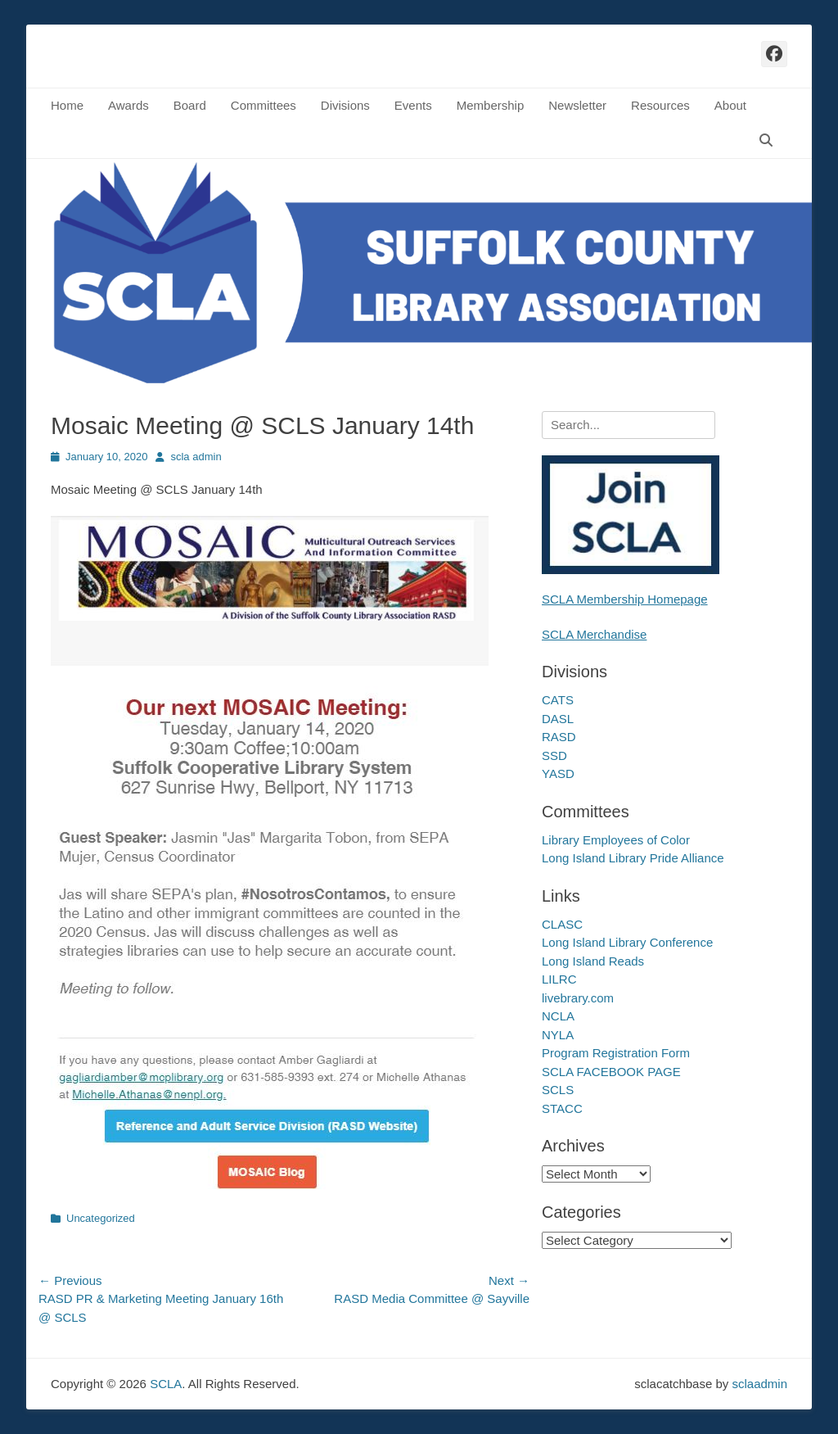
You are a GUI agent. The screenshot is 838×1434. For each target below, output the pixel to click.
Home (67, 105)
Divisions (345, 105)
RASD (559, 737)
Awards (128, 105)
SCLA (166, 1384)
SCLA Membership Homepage (625, 599)
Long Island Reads (593, 961)
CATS (558, 700)
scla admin (195, 456)
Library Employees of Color (616, 840)
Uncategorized (100, 1218)
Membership (491, 105)
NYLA (558, 1035)
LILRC (559, 979)
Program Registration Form (616, 1053)
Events (413, 105)
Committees (263, 105)
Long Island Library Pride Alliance (633, 858)
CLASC (562, 924)
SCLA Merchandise (594, 634)
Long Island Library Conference (627, 942)
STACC (562, 1108)
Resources (660, 105)
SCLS (558, 1090)
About (730, 105)
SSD (554, 755)
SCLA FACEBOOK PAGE (611, 1072)
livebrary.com (578, 998)
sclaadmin (759, 1384)
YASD (558, 773)
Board (189, 105)
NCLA (558, 1016)
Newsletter (577, 105)
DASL (558, 719)
